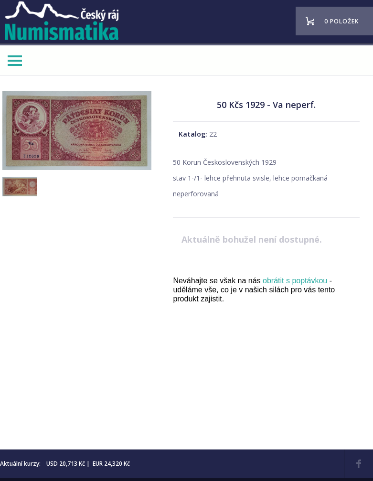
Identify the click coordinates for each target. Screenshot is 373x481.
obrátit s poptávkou (295, 281)
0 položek (341, 21)
